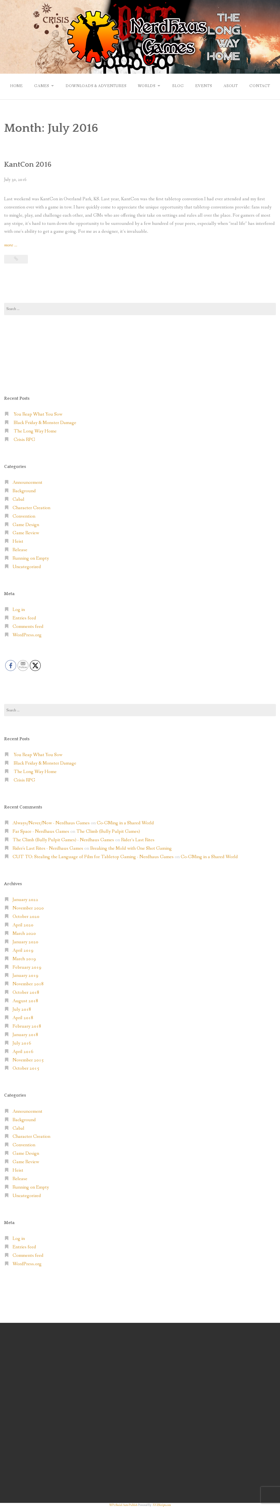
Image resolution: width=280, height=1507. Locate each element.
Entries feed (24, 618)
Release (20, 550)
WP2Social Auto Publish (123, 1505)
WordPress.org (27, 635)
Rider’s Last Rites (137, 840)
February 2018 (27, 1026)
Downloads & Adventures (95, 85)
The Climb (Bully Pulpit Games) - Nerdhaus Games (63, 840)
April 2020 (23, 925)
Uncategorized (27, 566)
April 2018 (23, 1017)
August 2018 (25, 1001)
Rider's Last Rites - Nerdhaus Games (48, 848)
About (231, 85)
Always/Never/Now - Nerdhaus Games (51, 823)
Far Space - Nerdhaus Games (41, 831)
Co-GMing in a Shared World (125, 823)
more (10, 245)
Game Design (26, 524)
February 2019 (27, 967)
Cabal (18, 499)
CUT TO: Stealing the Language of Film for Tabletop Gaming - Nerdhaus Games (93, 857)
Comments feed (28, 626)
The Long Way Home (35, 431)
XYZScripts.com (162, 1505)
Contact (260, 85)
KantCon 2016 (27, 164)
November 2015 (28, 1060)
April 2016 (23, 1051)
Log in (19, 609)
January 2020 (25, 942)
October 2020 (26, 916)
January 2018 (25, 1034)
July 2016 (22, 1043)
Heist (18, 541)
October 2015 (26, 1068)
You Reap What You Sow (38, 414)
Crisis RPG (24, 439)
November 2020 (28, 908)
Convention (24, 516)
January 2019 (25, 975)
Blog (178, 85)
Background (24, 491)
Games (40, 85)
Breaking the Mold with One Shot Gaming (131, 848)
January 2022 (25, 899)
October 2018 (26, 992)
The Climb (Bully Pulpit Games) (108, 831)
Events (204, 85)
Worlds (146, 85)
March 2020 (24, 933)
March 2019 (24, 959)
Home (15, 85)
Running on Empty (31, 558)
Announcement (27, 482)
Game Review (26, 533)
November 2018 (28, 984)
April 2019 (23, 950)
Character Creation (31, 508)
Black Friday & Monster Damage (45, 422)
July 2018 (22, 1009)
